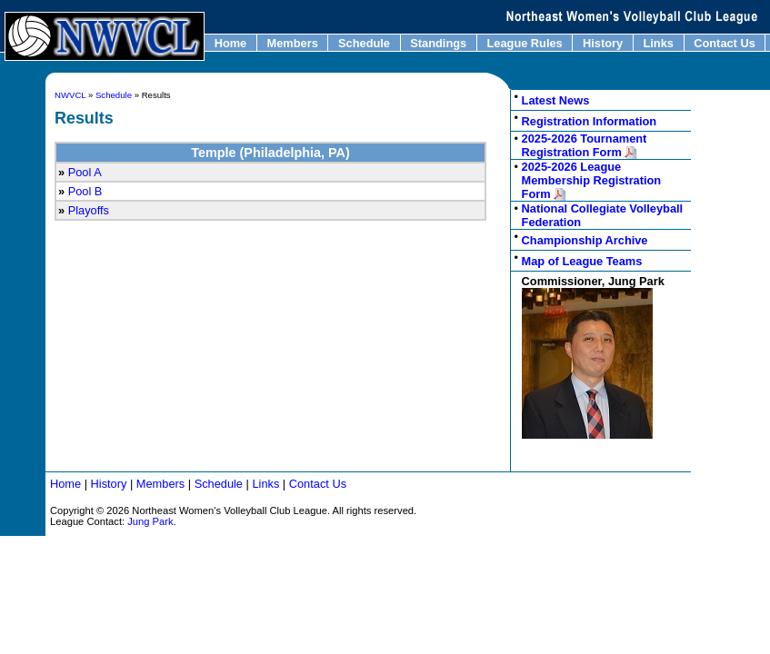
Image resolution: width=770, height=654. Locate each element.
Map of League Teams (582, 261)
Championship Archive (585, 240)
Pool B (85, 191)
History (602, 43)
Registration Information (589, 121)
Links (659, 43)
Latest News (556, 100)
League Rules (525, 43)
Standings (438, 43)
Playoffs (88, 210)
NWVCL (70, 95)
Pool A (85, 172)
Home (230, 43)
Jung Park (150, 521)
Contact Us (725, 43)
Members (292, 43)
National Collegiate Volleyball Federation (603, 215)
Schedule (363, 43)
